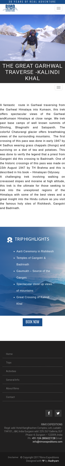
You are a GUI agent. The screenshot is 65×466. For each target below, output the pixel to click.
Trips (8, 362)
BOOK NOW (32, 322)
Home (9, 354)
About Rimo (12, 388)
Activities (11, 371)
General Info (12, 379)
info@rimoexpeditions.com (47, 441)
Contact (10, 397)
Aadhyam (53, 460)
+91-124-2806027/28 (43, 438)
